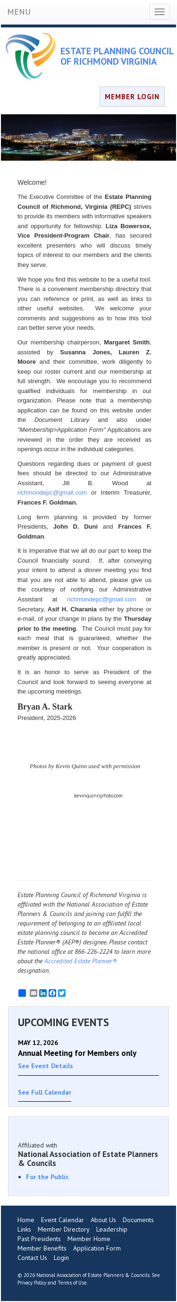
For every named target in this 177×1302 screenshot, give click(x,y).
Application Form (97, 1248)
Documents (138, 1220)
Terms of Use (72, 1282)
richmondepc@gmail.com (52, 492)
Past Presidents (39, 1238)
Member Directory (64, 1229)
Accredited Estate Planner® (80, 961)
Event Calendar (62, 1220)
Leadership (111, 1229)
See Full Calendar (44, 1092)
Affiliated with (88, 1154)
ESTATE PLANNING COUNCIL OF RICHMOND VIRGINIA (117, 56)
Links (24, 1229)
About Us (103, 1220)
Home (25, 1220)
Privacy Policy (31, 1282)
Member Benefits (42, 1248)
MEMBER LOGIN (132, 96)
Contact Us (32, 1257)
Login (61, 1257)
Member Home (88, 1238)
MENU (19, 11)
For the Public (47, 1177)
